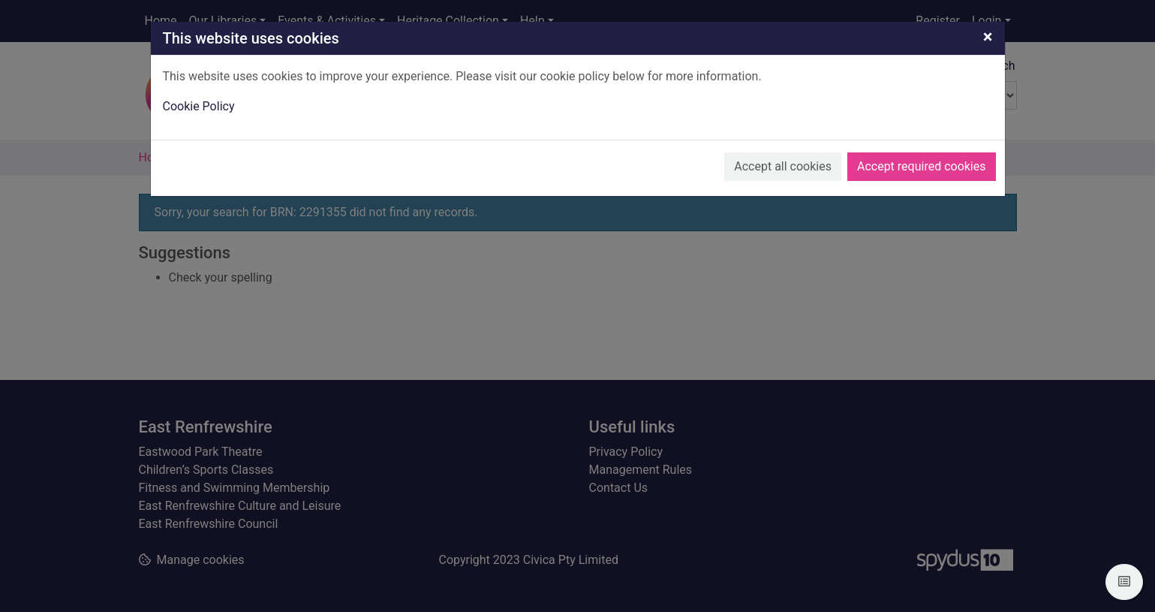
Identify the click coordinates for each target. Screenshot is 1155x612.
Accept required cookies (921, 166)
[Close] (988, 37)
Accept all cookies (783, 166)
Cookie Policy (199, 106)
